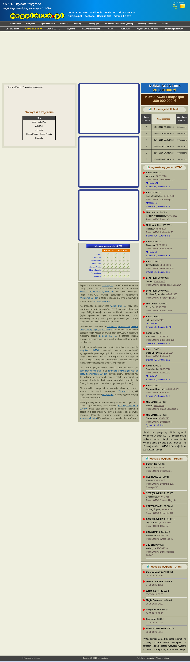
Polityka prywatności (145, 658)
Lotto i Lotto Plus (39, 122)
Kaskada (90, 16)
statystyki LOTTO (89, 350)
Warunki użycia (162, 658)
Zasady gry (94, 24)
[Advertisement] (94, 57)
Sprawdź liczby (48, 24)
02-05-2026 (159, 405)
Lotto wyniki (107, 285)
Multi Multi (96, 12)
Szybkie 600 (104, 16)
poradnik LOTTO (107, 336)
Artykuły (77, 24)
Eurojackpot (75, 16)
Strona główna (12, 29)
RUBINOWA (152, 477)
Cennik (165, 24)
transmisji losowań (101, 301)
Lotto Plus (82, 12)
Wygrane (71, 29)
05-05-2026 (159, 281)
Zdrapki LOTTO (122, 16)
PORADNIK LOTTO (33, 29)
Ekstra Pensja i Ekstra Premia (39, 134)
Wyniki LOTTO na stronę (148, 29)
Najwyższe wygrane (91, 29)
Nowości (64, 24)
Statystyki (30, 24)
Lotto (71, 12)
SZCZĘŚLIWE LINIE (155, 493)
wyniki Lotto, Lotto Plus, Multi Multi (97, 291)
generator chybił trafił (90, 371)
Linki (174, 2)
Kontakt (180, 2)
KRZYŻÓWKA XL (154, 506)
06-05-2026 (171, 216)
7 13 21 (149, 545)
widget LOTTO (117, 306)
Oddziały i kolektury (147, 24)
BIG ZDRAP (152, 532)
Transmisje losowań (174, 29)
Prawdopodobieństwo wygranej (118, 24)
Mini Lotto (110, 12)
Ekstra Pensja (127, 12)
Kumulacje (125, 29)
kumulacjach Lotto (88, 418)
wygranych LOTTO (89, 298)
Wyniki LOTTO (53, 29)
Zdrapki (122, 391)
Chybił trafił (15, 24)
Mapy (110, 29)
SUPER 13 (151, 464)
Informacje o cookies (31, 658)
